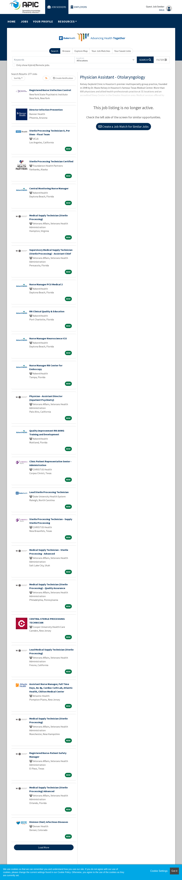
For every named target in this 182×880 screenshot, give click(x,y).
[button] (162, 59)
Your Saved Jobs (122, 50)
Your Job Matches (101, 50)
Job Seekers (56, 7)
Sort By (17, 78)
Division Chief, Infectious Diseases (48, 821)
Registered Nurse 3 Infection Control (50, 90)
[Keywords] (44, 59)
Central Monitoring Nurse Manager (48, 188)
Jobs (24, 21)
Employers (79, 7)
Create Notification (63, 78)
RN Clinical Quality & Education (46, 311)
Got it (174, 871)
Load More (43, 847)
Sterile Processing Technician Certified (51, 161)
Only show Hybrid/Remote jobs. (33, 65)
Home (12, 21)
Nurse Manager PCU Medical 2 (46, 284)
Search (54, 50)
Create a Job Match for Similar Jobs (123, 126)
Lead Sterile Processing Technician (49, 492)
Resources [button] (66, 21)
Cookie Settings (159, 871)
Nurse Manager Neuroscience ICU (48, 338)
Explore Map (81, 50)
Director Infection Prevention (46, 109)
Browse (66, 50)
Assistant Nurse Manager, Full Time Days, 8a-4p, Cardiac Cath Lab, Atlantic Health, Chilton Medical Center (51, 687)
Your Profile (43, 21)
